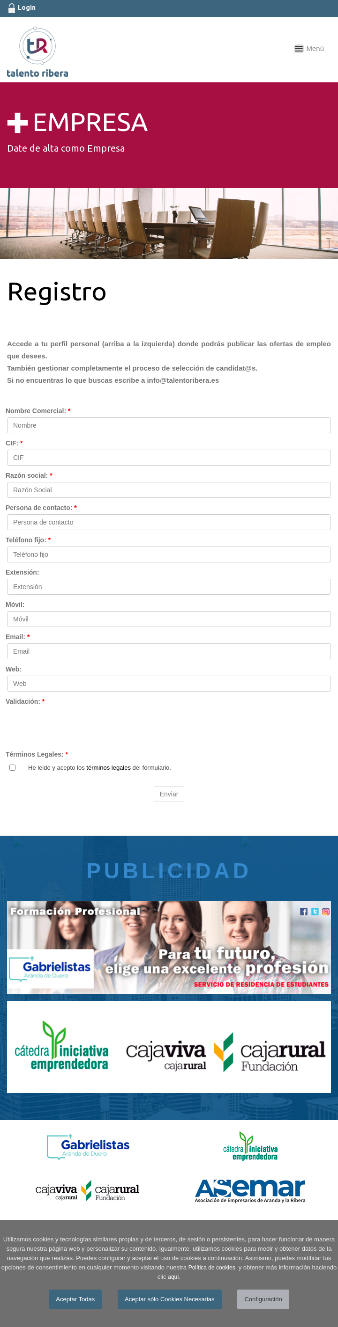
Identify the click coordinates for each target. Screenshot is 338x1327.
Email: (18, 637)
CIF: (14, 443)
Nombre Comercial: (38, 411)
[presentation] (78, 726)
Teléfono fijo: (28, 540)
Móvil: (15, 604)
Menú (315, 48)
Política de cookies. (212, 1267)
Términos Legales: (37, 754)
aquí (173, 1277)
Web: (14, 669)
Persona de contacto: (41, 507)
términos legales (108, 767)
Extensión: (22, 572)
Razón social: (29, 475)
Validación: (25, 701)
